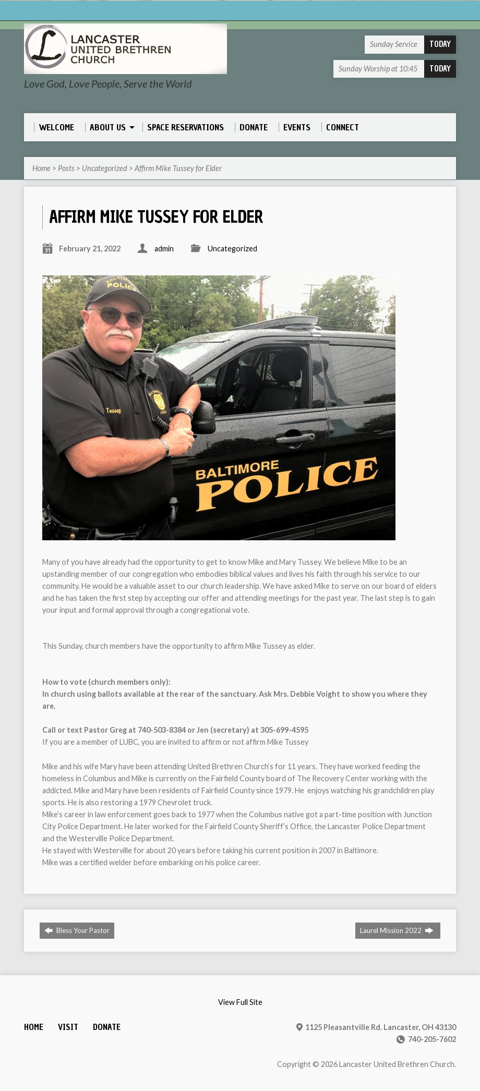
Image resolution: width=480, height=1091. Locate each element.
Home (41, 168)
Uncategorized (104, 168)
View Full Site (240, 1002)
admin (164, 248)
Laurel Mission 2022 (397, 930)
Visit (68, 1027)
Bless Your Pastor (77, 930)
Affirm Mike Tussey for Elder (178, 168)
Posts (66, 168)
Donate (107, 1027)
